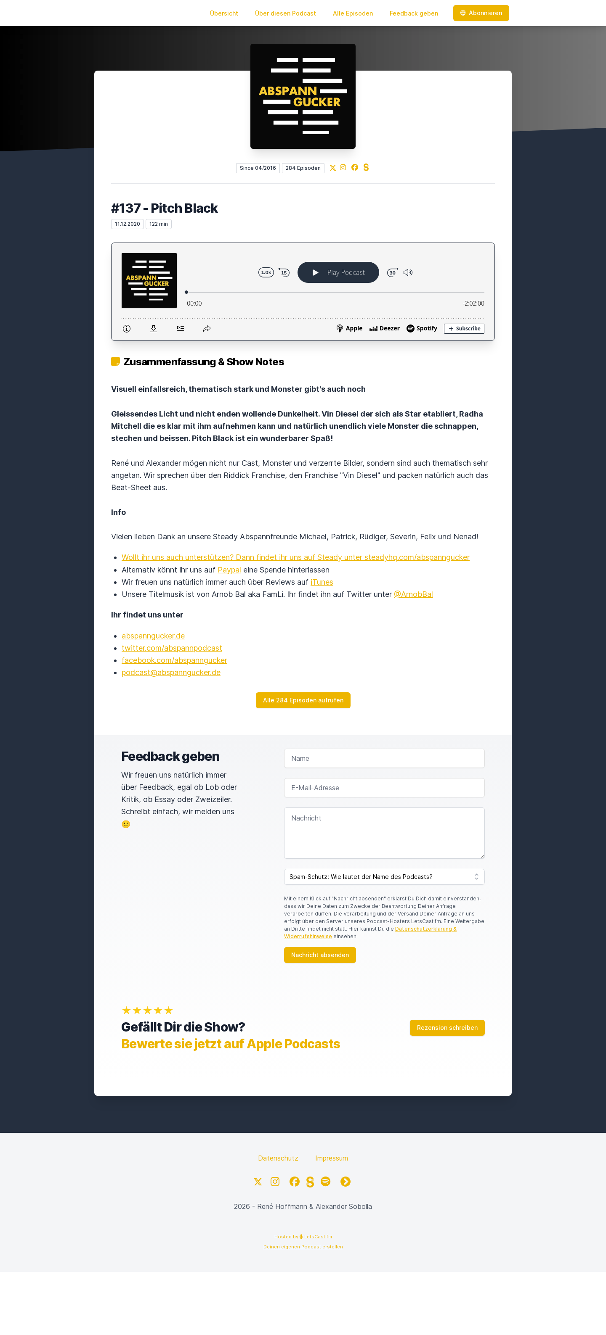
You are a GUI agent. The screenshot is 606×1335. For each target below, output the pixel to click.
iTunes (322, 582)
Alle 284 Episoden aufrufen (303, 700)
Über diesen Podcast (285, 13)
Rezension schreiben (447, 1027)
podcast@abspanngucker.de (171, 672)
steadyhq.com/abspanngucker (417, 557)
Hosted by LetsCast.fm (303, 1237)
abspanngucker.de (153, 635)
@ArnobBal (413, 594)
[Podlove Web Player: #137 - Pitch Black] (303, 291)
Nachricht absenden (320, 954)
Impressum (331, 1158)
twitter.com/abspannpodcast (172, 648)
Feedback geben (414, 13)
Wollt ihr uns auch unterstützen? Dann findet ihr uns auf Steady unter (243, 557)
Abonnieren (481, 12)
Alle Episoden (353, 13)
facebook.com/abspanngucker (174, 660)
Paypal (229, 569)
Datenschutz (278, 1158)
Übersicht (224, 13)
